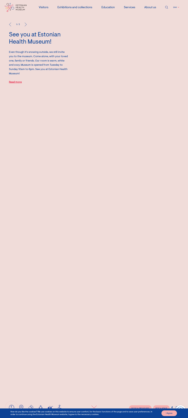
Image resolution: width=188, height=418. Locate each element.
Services (129, 7)
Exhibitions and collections (74, 7)
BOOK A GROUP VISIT (140, 408)
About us (150, 7)
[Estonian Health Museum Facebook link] (172, 407)
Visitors (43, 7)
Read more (15, 82)
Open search (166, 7)
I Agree (169, 413)
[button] (175, 7)
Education (108, 7)
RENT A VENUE (161, 408)
